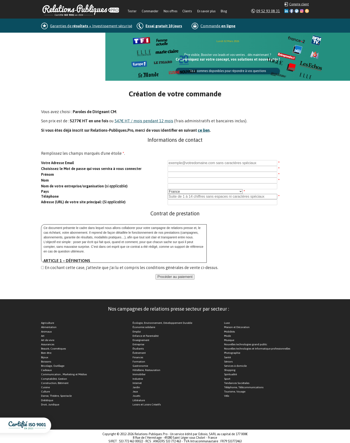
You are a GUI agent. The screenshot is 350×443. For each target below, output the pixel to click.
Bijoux (44, 357)
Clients (187, 11)
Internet (137, 383)
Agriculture (47, 322)
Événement (139, 352)
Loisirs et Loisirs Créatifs (147, 404)
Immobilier (139, 374)
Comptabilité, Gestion (54, 378)
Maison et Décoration (237, 327)
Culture (45, 391)
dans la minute (73, 37)
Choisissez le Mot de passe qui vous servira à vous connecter (91, 169)
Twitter (297, 11)
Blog (224, 11)
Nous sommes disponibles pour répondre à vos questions (227, 71)
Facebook (292, 11)
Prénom (47, 174)
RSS (307, 11)
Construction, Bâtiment (55, 383)
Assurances (47, 344)
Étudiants (138, 348)
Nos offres (170, 11)
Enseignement (141, 340)
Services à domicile (235, 365)
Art (42, 335)
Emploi (137, 331)
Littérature (139, 400)
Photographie (232, 352)
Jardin (136, 387)
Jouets (136, 395)
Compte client (299, 4)
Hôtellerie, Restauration (146, 370)
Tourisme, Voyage (234, 391)
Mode (227, 335)
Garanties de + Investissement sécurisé (91, 26)
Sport (227, 378)
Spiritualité (230, 374)
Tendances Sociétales (236, 383)
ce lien (204, 130)
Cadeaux (46, 370)
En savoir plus (206, 11)
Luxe (227, 322)
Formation (139, 361)
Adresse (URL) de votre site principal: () (83, 202)
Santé (227, 357)
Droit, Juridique (50, 404)
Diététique (47, 400)
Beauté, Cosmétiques (53, 348)
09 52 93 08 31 (268, 11)
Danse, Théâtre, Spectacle (56, 395)
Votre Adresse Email (57, 163)
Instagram (302, 11)
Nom (45, 180)
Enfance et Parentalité (145, 335)
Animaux (46, 331)
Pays (45, 191)
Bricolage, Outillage (52, 365)
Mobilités (229, 331)
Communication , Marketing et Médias (64, 374)
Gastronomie (140, 365)
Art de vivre (47, 340)
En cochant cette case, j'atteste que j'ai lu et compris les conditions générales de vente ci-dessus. (131, 267)
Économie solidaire (144, 327)
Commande (217, 26)
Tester (132, 11)
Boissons (46, 361)
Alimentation (48, 327)
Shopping (229, 370)
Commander (150, 11)
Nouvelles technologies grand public (245, 344)
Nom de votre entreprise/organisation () (84, 186)
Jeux (135, 391)
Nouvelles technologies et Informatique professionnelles (257, 348)
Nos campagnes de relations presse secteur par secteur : (168, 309)
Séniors (228, 361)
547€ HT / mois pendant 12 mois (144, 121)
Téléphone (50, 196)
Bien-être (46, 352)
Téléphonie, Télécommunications (243, 387)
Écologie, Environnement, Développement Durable (162, 322)
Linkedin (286, 11)
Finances (138, 357)
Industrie (138, 378)
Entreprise (138, 344)
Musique (229, 340)
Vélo (226, 395)
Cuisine (45, 387)
